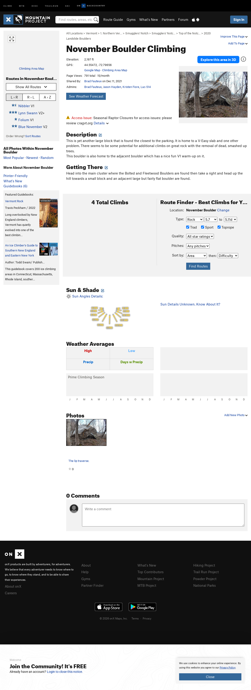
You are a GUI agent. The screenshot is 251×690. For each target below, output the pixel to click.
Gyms (131, 19)
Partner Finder (92, 585)
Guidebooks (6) (15, 186)
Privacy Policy (227, 667)
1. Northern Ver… (111, 33)
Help (85, 572)
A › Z (47, 97)
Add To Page (238, 43)
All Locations (74, 33)
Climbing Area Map (31, 68)
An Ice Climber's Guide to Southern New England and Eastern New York (21, 250)
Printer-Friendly (15, 176)
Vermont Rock (14, 201)
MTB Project (146, 585)
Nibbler (24, 106)
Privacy (147, 618)
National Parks (204, 585)
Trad (191, 227)
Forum (183, 19)
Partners (168, 19)
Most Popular (13, 157)
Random (47, 157)
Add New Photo (236, 415)
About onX (13, 586)
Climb (7, 5)
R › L (30, 97)
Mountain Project (150, 579)
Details (101, 123)
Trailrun (51, 5)
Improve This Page (234, 36)
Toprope (226, 227)
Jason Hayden (112, 87)
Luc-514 (146, 87)
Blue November (30, 127)
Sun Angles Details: (109, 312)
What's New (148, 19)
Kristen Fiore (131, 87)
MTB (22, 5)
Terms (135, 618)
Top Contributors (150, 572)
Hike (35, 5)
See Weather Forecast (86, 96)
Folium (23, 120)
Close (210, 677)
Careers (11, 593)
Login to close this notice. (65, 672)
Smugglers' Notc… (163, 33)
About (86, 565)
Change (223, 210)
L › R (14, 97)
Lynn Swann (28, 113)
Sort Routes (33, 136)
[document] (210, 670)
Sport (207, 227)
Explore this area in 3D (218, 59)
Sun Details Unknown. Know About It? (190, 304)
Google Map (92, 70)
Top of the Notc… (190, 33)
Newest (32, 157)
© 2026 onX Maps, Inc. (114, 618)
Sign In (238, 19)
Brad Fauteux (93, 81)
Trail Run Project (206, 572)
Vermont (91, 33)
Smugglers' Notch (136, 33)
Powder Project (204, 579)
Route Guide (113, 19)
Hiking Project (204, 565)
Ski (67, 5)
